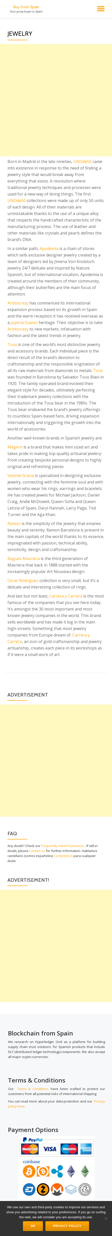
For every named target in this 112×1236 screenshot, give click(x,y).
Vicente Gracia (20, 475)
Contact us (37, 850)
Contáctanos (63, 856)
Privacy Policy (67, 1226)
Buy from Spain (26, 6)
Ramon (14, 523)
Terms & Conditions (33, 1088)
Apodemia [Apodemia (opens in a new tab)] (49, 248)
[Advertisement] (56, 100)
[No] (105, 1218)
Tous (12, 344)
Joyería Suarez (24, 322)
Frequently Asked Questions (62, 846)
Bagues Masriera (23, 558)
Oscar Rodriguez (22, 580)
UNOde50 (82, 161)
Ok (32, 1226)
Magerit (14, 447)
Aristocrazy (17, 303)
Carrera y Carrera (65, 596)
